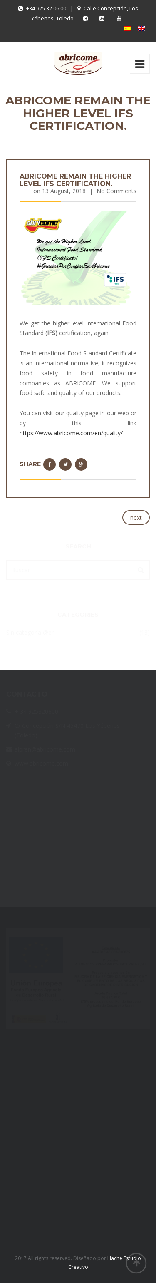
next (136, 517)
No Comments (116, 191)
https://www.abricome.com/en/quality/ (71, 433)
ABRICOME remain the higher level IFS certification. (75, 180)
